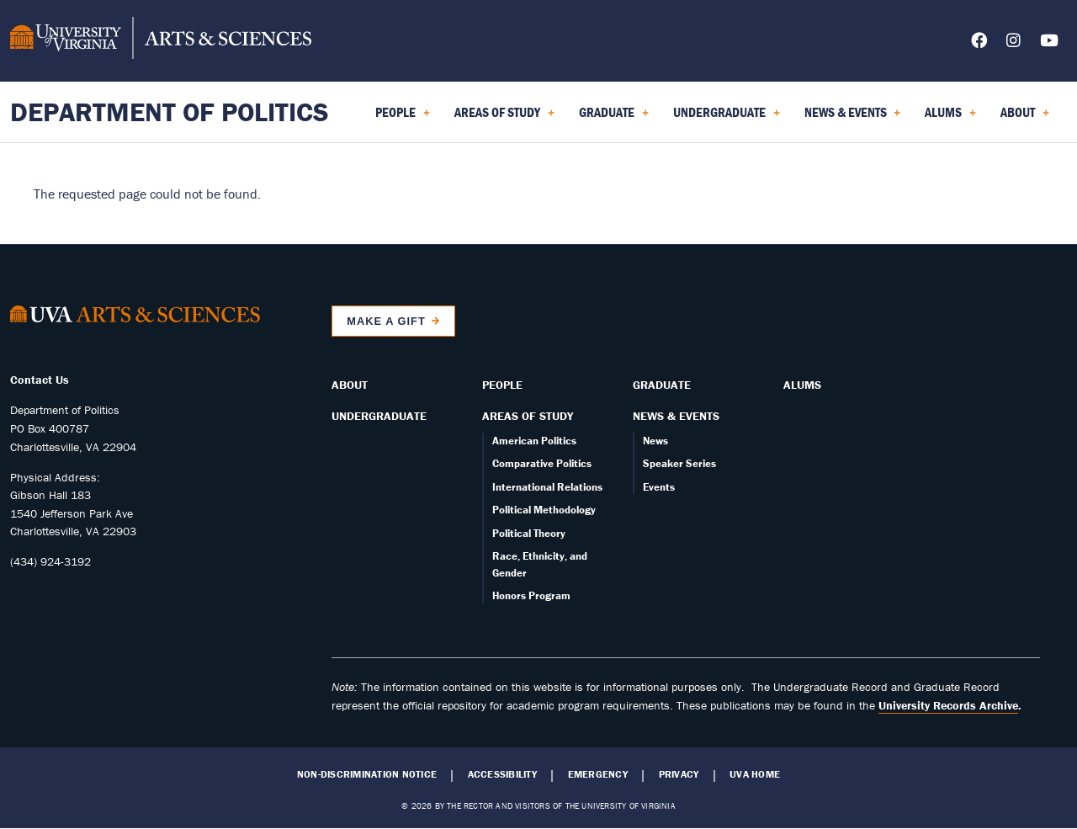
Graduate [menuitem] (613, 118)
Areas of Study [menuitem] (504, 118)
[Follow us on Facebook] (979, 43)
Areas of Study (527, 415)
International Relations (547, 487)
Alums (802, 384)
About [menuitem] (1025, 118)
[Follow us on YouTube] (1049, 43)
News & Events (676, 415)
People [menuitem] (403, 118)
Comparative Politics (542, 463)
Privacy (679, 774)
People (502, 384)
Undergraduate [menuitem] (726, 118)
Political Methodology (544, 509)
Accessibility (502, 774)
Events (659, 487)
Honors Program (531, 595)
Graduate (662, 384)
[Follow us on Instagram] (1013, 43)
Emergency (598, 774)
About (350, 384)
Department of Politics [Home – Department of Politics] (169, 111)
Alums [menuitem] (950, 118)
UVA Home (754, 774)
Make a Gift (386, 321)
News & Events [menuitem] (853, 118)
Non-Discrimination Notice (367, 774)
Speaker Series (679, 463)
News (655, 440)
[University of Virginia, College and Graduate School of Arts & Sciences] (160, 40)
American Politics (534, 440)
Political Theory (528, 533)
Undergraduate (379, 415)
